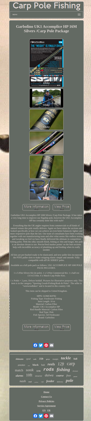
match (19, 370)
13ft (42, 382)
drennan (75, 371)
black (35, 364)
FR (48, 410)
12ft (61, 363)
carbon (36, 382)
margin (55, 359)
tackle (66, 358)
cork (34, 359)
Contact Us (46, 396)
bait (43, 365)
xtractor (38, 376)
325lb (38, 371)
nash (23, 381)
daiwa (49, 375)
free (68, 375)
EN (44, 410)
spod (28, 359)
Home (46, 392)
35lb (41, 358)
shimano (19, 359)
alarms (19, 375)
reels (51, 364)
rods (48, 369)
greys (48, 359)
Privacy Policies (46, 401)
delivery (60, 382)
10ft (29, 375)
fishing (63, 369)
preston (21, 365)
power (75, 376)
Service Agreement (46, 406)
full (75, 358)
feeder (50, 381)
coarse (60, 375)
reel (30, 382)
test (29, 365)
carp (71, 363)
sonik (30, 370)
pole (69, 380)
